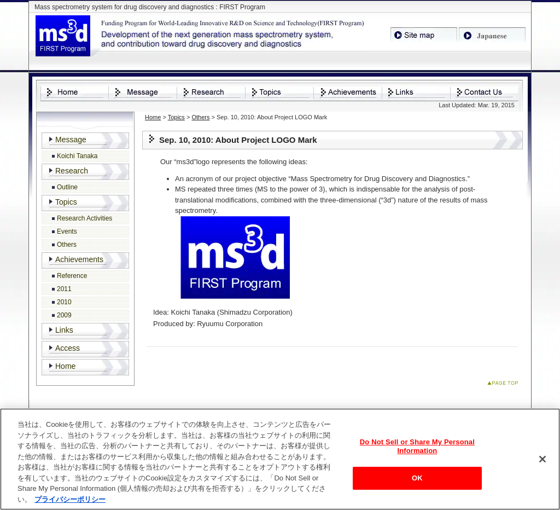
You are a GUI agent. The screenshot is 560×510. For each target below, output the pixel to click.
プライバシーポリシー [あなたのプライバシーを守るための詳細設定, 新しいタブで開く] (70, 501)
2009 (64, 315)
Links (64, 330)
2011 (64, 289)
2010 (64, 302)
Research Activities (84, 218)
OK (417, 480)
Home (153, 117)
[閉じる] (542, 461)
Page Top (505, 385)
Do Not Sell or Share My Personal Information (417, 448)
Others (200, 117)
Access (67, 348)
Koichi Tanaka (77, 156)
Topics (176, 117)
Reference (72, 276)
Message (70, 139)
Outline (67, 187)
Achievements (79, 259)
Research (71, 170)
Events (67, 231)
